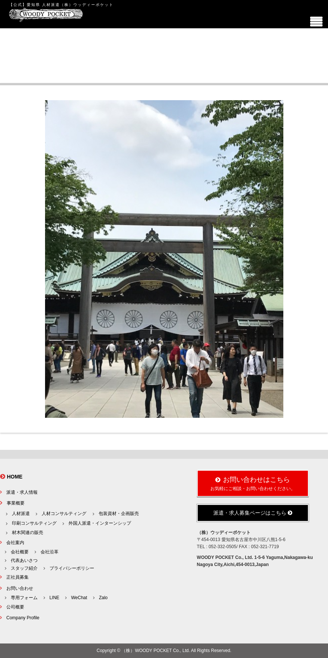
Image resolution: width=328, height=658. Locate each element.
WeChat (79, 597)
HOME (14, 477)
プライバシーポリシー (72, 568)
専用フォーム (24, 597)
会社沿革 (49, 551)
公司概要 (15, 607)
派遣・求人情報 (22, 492)
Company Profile (22, 617)
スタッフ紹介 (24, 568)
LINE (55, 597)
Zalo (103, 597)
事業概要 (16, 503)
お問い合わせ (19, 588)
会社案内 (15, 542)
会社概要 (20, 551)
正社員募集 (17, 577)
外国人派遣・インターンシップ (100, 523)
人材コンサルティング (64, 513)
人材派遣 (21, 513)
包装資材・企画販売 (119, 513)
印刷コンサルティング (34, 523)
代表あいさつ (24, 560)
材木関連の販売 (27, 532)
